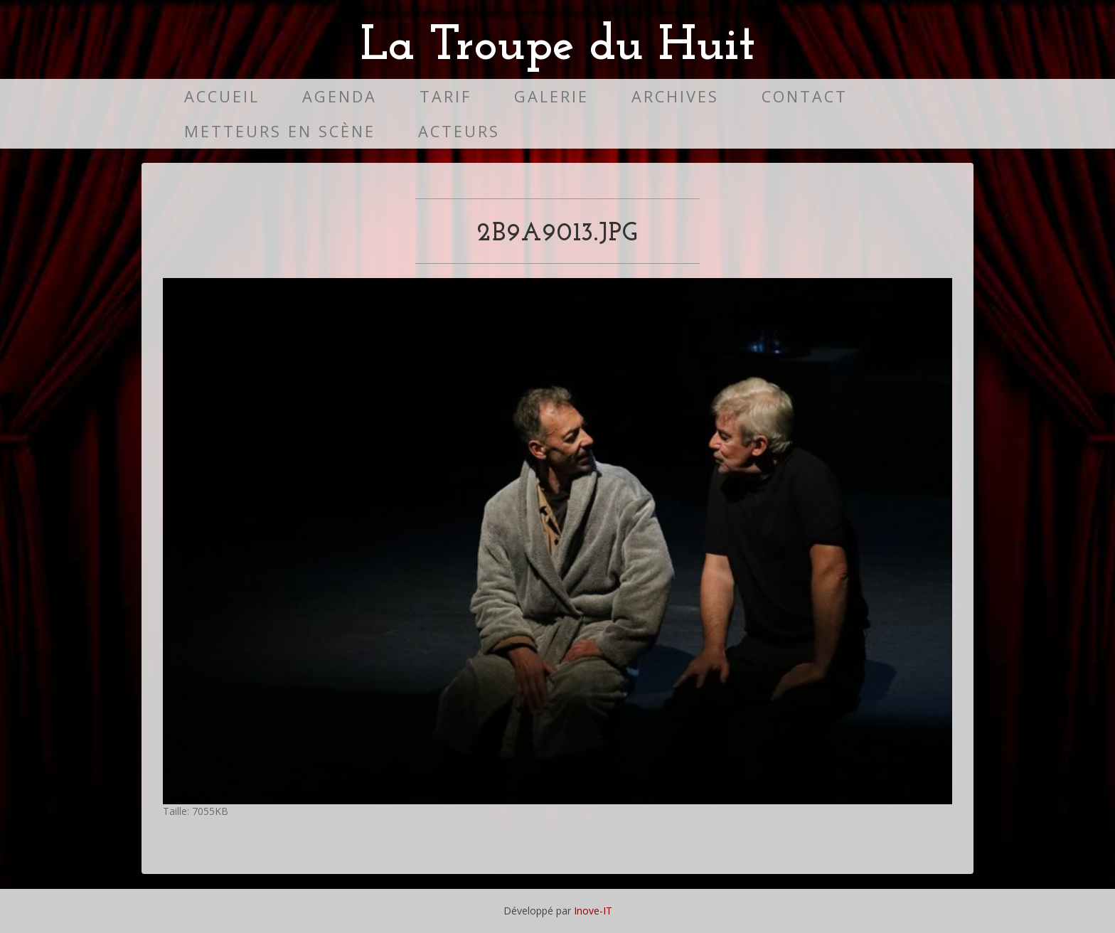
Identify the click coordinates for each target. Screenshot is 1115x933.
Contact (805, 96)
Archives (675, 96)
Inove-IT (593, 910)
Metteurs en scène (279, 131)
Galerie (551, 96)
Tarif (445, 96)
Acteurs (459, 131)
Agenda (339, 96)
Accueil (222, 96)
